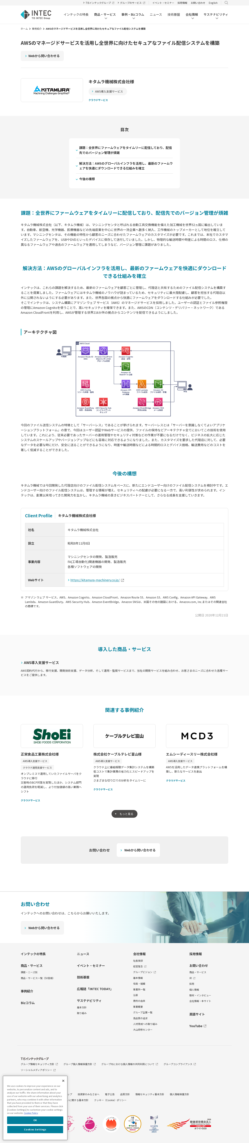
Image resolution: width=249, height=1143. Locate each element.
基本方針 (82, 1007)
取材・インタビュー (200, 995)
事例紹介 (37, 28)
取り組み (82, 1013)
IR (192, 978)
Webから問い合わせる (44, 55)
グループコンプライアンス (180, 1064)
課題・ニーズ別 (29, 972)
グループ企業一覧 (142, 1012)
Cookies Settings (35, 1129)
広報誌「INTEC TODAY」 (95, 989)
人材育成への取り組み (145, 1024)
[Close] (63, 1081)
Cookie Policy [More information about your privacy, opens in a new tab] (31, 1113)
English (213, 2)
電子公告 (110, 1094)
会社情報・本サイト (200, 1001)
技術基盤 (174, 14)
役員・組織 (139, 983)
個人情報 (194, 989)
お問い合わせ (198, 2)
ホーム (24, 28)
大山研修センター (143, 1029)
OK (35, 1120)
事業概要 (138, 1006)
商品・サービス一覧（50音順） (38, 978)
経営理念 (139, 966)
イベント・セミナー (163, 2)
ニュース (156, 14)
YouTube (197, 1026)
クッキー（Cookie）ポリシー (110, 1100)
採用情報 (182, 2)
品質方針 (125, 1094)
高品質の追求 (140, 1018)
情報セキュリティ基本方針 (149, 1094)
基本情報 (138, 978)
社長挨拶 (138, 960)
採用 (191, 984)
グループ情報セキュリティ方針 (39, 1064)
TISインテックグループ (100, 2)
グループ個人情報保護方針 (79, 1064)
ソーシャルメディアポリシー (38, 1070)
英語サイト (197, 1014)
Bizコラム (28, 1003)
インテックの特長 (76, 14)
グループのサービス (132, 2)
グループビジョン (144, 972)
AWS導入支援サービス (109, 91)
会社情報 (139, 953)
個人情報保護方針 (179, 1094)
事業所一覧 (139, 989)
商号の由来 (139, 1001)
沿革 (135, 995)
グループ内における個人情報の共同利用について (129, 1064)
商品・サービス (32, 965)
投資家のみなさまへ (88, 1094)
